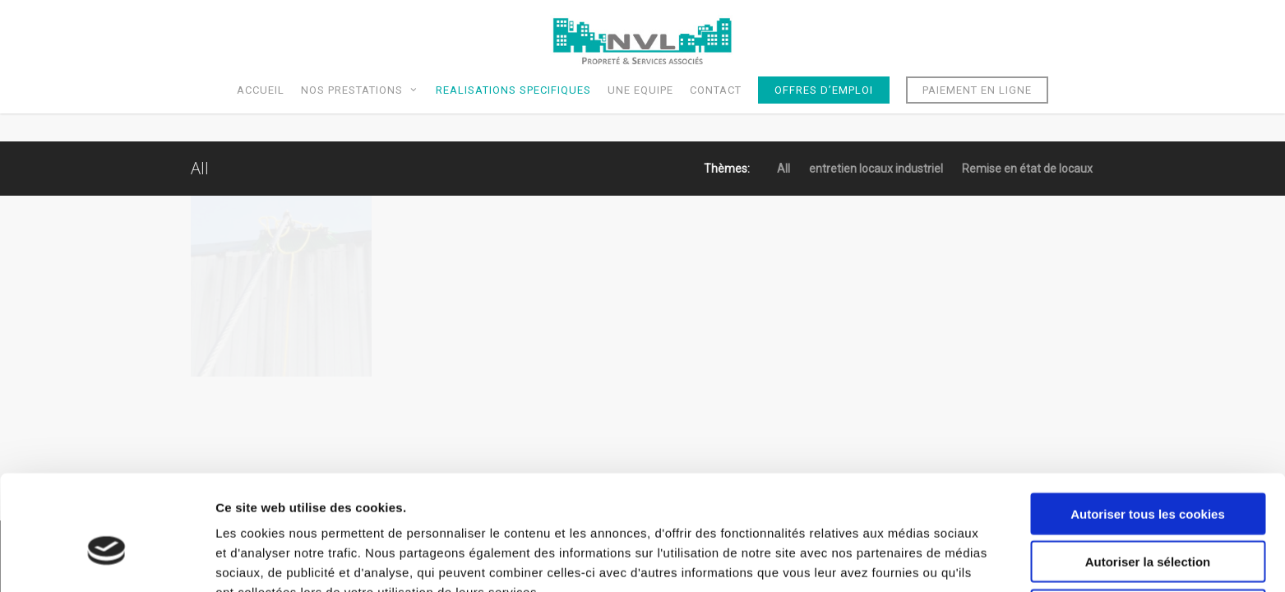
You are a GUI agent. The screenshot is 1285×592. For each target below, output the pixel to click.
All (783, 168)
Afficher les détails (905, 560)
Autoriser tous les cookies (1147, 428)
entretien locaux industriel (876, 168)
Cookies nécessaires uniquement (1148, 524)
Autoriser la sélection (1148, 476)
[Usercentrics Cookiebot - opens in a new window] (106, 560)
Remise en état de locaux (1027, 168)
